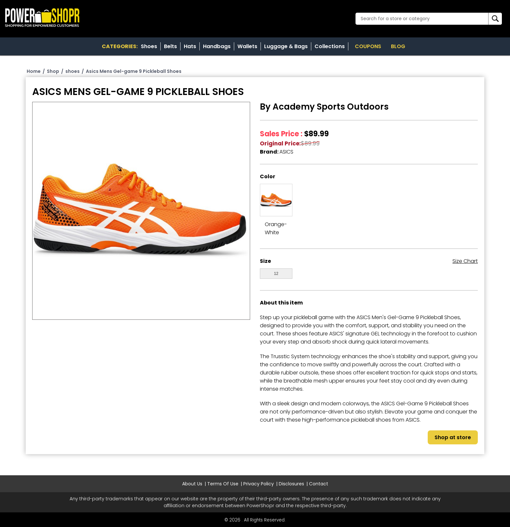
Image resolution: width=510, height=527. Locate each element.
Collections (330, 46)
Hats (190, 46)
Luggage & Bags (286, 46)
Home (34, 71)
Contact (318, 483)
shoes (72, 71)
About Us (192, 483)
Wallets (247, 46)
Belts (170, 46)
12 (276, 273)
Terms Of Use (222, 483)
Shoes (149, 46)
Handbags (217, 46)
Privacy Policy (258, 483)
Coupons (368, 46)
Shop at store (453, 437)
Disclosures (291, 483)
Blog (398, 46)
